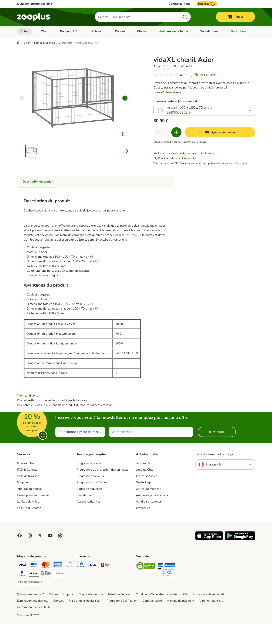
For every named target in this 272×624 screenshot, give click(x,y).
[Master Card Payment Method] (46, 565)
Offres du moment (148, 489)
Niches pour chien (44, 42)
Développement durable (33, 495)
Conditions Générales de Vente (156, 594)
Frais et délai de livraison (85, 601)
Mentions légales (119, 594)
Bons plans (238, 31)
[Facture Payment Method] (59, 573)
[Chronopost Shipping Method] (81, 565)
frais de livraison (195, 163)
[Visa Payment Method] (22, 565)
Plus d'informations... (168, 92)
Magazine (23, 482)
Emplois (68, 594)
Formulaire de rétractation (210, 594)
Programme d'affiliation (92, 482)
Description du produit (38, 182)
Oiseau (120, 31)
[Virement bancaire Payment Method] (30, 582)
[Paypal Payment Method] (22, 574)
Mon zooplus (25, 463)
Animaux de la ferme (173, 31)
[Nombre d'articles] (167, 132)
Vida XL (201, 142)
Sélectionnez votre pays (214, 454)
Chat (44, 31)
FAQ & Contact (27, 470)
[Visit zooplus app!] (209, 539)
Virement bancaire (211, 601)
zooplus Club (144, 470)
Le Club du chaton (29, 508)
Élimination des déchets (32, 601)
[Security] (145, 566)
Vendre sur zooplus (149, 502)
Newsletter (83, 495)
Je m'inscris (217, 432)
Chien (24, 31)
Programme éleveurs (90, 476)
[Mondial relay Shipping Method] (105, 565)
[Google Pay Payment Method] (46, 574)
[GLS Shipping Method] (93, 565)
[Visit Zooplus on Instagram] (29, 535)
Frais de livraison (28, 476)
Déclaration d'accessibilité (34, 607)
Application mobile (29, 489)
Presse (53, 594)
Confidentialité (152, 601)
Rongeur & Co (69, 31)
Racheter (207, 3)
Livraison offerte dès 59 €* (35, 4)
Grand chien (65, 42)
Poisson (97, 31)
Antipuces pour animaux (152, 495)
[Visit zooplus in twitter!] (39, 535)
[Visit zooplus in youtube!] (50, 535)
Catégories (143, 508)
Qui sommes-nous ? (30, 594)
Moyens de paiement (180, 601)
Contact (58, 601)
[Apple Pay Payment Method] (34, 574)
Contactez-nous (179, 4)
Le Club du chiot (28, 502)
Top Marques (209, 31)
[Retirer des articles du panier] (158, 132)
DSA (185, 594)
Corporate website (91, 594)
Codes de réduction (89, 489)
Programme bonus (88, 463)
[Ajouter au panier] (220, 132)
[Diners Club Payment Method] (70, 565)
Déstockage (143, 482)
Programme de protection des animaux (102, 470)
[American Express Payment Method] (58, 565)
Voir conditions (28, 396)
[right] (125, 98)
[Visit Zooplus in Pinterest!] (60, 535)
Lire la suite (207, 153)
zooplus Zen (144, 463)
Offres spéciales (146, 476)
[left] (21, 98)
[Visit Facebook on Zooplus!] (19, 535)
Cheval (142, 31)
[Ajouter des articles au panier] (176, 132)
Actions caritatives (88, 502)
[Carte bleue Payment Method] (34, 565)
